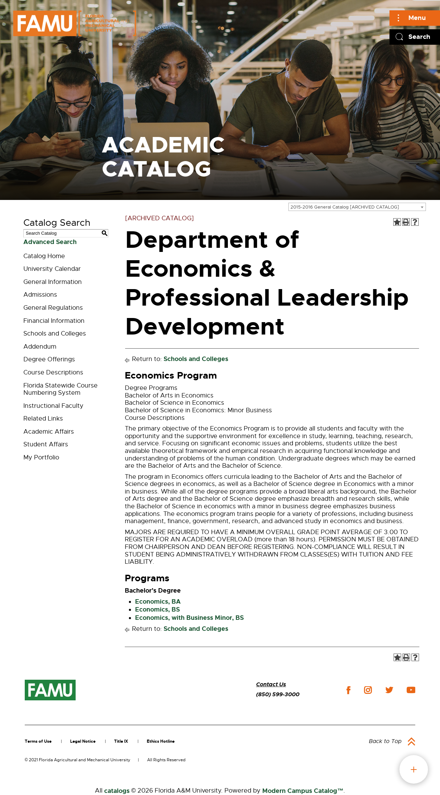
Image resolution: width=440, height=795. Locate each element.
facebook (348, 690)
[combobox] (357, 207)
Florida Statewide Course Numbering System (60, 389)
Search (419, 36)
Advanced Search (50, 242)
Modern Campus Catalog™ (302, 791)
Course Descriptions (53, 372)
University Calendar (52, 269)
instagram (368, 690)
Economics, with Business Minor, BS (189, 618)
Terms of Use (38, 741)
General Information (52, 282)
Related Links (43, 418)
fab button (413, 769)
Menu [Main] (417, 17)
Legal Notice (83, 741)
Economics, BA (158, 601)
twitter (389, 690)
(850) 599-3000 (277, 694)
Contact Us (271, 684)
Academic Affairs (48, 431)
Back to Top (385, 741)
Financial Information (54, 321)
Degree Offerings (49, 359)
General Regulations (53, 307)
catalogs (117, 791)
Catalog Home (44, 256)
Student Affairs (45, 444)
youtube (411, 690)
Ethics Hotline (161, 741)
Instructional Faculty (53, 406)
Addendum (39, 346)
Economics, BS (157, 609)
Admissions (40, 294)
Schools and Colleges (54, 333)
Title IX (121, 741)
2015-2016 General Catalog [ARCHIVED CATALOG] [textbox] (344, 207)
